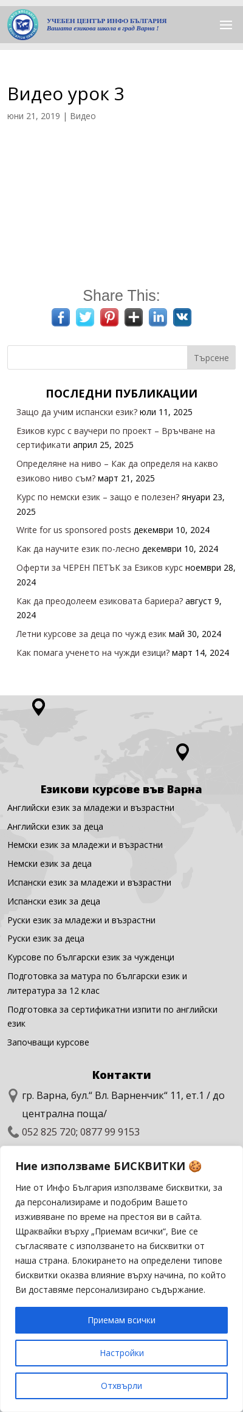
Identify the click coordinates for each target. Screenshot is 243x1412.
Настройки (122, 1353)
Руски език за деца (45, 938)
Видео (83, 116)
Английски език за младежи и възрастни (90, 807)
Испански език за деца (53, 901)
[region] (121, 1279)
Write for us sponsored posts (73, 530)
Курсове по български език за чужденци (90, 957)
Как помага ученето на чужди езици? (92, 652)
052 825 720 (49, 1131)
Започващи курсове (48, 1042)
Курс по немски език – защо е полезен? (97, 497)
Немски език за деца (49, 863)
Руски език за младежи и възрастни (81, 920)
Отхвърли (121, 1385)
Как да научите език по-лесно (78, 548)
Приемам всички (121, 1320)
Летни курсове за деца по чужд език (91, 633)
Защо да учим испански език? (76, 412)
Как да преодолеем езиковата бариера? (99, 601)
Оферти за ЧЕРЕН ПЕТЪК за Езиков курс (99, 567)
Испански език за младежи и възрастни (89, 882)
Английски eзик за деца (55, 826)
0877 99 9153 (110, 1131)
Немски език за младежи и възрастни (85, 844)
